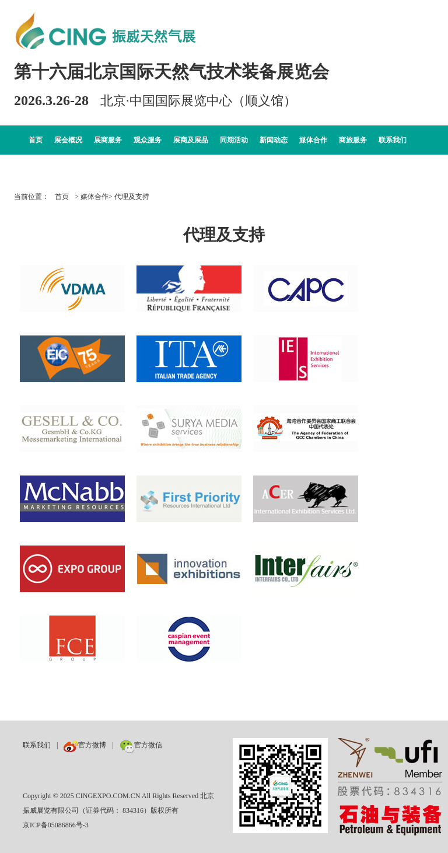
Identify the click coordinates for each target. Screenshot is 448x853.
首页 (36, 140)
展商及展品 (190, 140)
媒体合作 (313, 140)
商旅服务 (353, 140)
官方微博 (85, 745)
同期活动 (234, 140)
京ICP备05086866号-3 (56, 825)
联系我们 (393, 140)
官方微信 (141, 745)
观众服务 (148, 140)
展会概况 (68, 140)
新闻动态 (274, 140)
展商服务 (108, 140)
